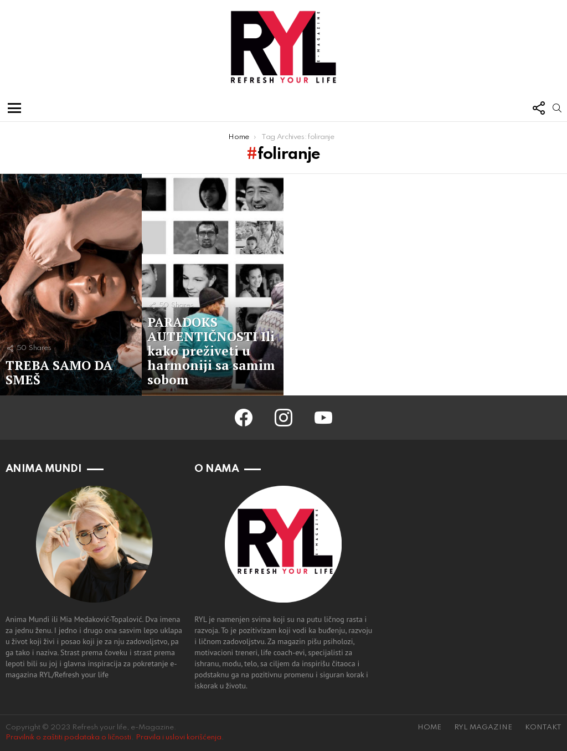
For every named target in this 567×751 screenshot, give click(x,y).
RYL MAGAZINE (483, 727)
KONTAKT (543, 727)
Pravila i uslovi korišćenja (178, 737)
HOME (429, 727)
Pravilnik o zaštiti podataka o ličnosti (68, 737)
